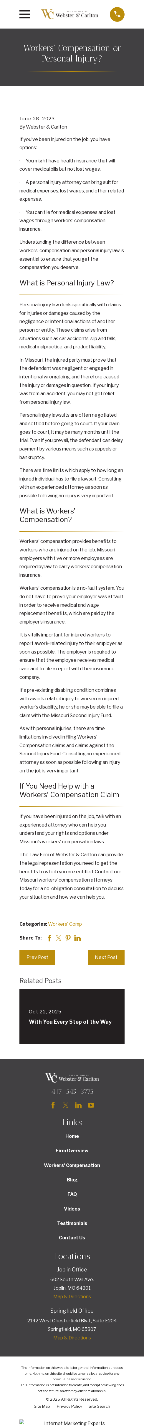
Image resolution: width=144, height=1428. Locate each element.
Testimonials (72, 1223)
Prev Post (37, 957)
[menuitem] (42, 1406)
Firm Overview (72, 1150)
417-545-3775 (72, 1091)
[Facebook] (53, 1105)
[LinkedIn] (78, 1105)
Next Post (106, 957)
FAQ (72, 1194)
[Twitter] (65, 1105)
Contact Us (72, 1238)
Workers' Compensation (72, 1165)
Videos (72, 1209)
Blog (72, 1180)
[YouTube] (91, 1105)
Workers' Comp (65, 924)
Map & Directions (72, 1296)
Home (72, 1136)
